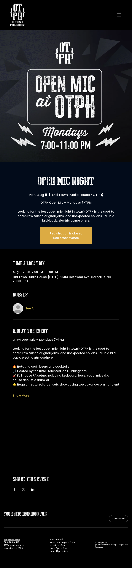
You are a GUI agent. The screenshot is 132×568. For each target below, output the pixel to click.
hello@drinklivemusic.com (12, 540)
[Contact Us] (118, 518)
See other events (66, 238)
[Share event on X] (23, 489)
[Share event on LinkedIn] (32, 489)
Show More (21, 396)
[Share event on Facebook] (14, 489)
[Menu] (119, 15)
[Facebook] (96, 534)
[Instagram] (101, 534)
